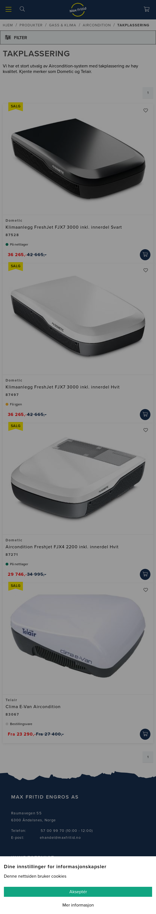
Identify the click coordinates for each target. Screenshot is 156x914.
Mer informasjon (78, 905)
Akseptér (78, 892)
